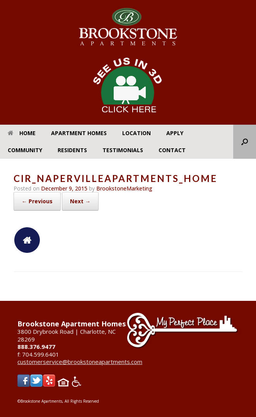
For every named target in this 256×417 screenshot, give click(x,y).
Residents (72, 150)
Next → (80, 201)
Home (22, 133)
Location (136, 133)
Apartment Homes (79, 133)
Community (25, 150)
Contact (172, 150)
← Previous (37, 201)
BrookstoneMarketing (124, 188)
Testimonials (122, 150)
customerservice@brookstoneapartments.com (79, 362)
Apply (174, 133)
